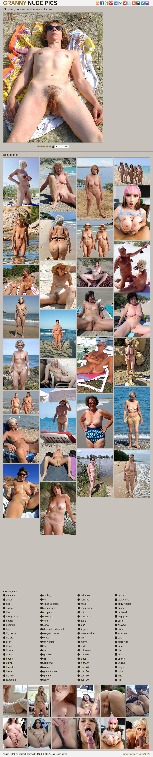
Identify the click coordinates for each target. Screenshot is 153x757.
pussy (119, 608)
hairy (44, 680)
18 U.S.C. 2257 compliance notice (51, 754)
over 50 (83, 671)
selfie (119, 620)
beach (8, 620)
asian (7, 599)
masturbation (85, 633)
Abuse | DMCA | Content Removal (19, 754)
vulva (119, 671)
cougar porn (48, 608)
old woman (84, 650)
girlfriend (46, 663)
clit (43, 599)
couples (46, 612)
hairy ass (83, 595)
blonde (8, 650)
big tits (8, 637)
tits (118, 650)
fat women (47, 642)
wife (118, 675)
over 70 (83, 680)
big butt (8, 675)
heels (81, 604)
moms (82, 642)
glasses (46, 667)
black (7, 646)
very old (120, 667)
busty (7, 671)
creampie (46, 616)
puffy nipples (123, 604)
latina (81, 620)
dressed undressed (52, 629)
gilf (43, 658)
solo (118, 637)
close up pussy (49, 604)
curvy (44, 625)
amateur (9, 595)
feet (43, 646)
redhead (121, 612)
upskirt (120, 658)
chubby (45, 595)
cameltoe (9, 680)
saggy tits (121, 616)
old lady (83, 654)
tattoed (120, 646)
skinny (120, 629)
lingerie (82, 629)
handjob (83, 599)
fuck (44, 650)
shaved (120, 625)
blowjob (8, 654)
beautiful (9, 625)
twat (118, 654)
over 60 (83, 675)
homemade (85, 608)
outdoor (83, 663)
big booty (9, 633)
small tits (121, 633)
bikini (7, 642)
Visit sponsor (62, 146)
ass (6, 604)
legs (81, 625)
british (7, 663)
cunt (44, 620)
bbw (7, 612)
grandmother (48, 671)
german (46, 654)
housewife (84, 616)
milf (80, 637)
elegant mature (49, 633)
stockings (121, 642)
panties (120, 595)
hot (80, 612)
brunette (9, 667)
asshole (8, 608)
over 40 (83, 667)
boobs (8, 658)
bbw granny (11, 616)
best (7, 629)
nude (81, 646)
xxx (118, 680)
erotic (44, 637)
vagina (120, 663)
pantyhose (122, 599)
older (81, 658)
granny (45, 675)
